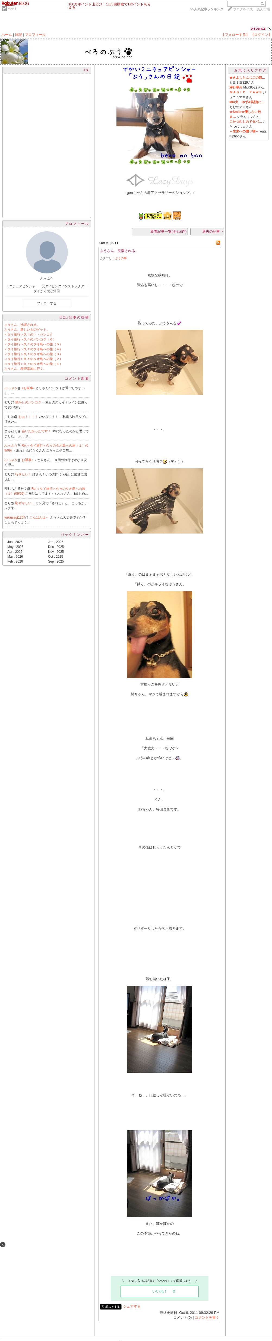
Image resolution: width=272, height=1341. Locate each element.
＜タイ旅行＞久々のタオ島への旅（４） (33, 349)
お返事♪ (28, 460)
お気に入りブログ (250, 70)
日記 (18, 35)
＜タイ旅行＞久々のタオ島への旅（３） (33, 354)
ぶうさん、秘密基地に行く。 (25, 369)
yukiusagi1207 (14, 517)
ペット (12, 9)
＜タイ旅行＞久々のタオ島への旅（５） (33, 344)
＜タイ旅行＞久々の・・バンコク (28, 334)
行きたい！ (23, 474)
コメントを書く (207, 1317)
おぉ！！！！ (28, 417)
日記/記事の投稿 (74, 317)
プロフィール (35, 35)
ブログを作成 (243, 9)
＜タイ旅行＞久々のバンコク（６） (30, 339)
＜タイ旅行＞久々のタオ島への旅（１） (33, 364)
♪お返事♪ (29, 388)
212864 (258, 29)
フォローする (46, 303)
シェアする (132, 1306)
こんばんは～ (39, 517)
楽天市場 (263, 9)
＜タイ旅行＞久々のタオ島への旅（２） (33, 359)
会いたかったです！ (37, 431)
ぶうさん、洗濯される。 (22, 325)
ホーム (6, 35)
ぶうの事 (121, 258)
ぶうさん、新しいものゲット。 (27, 330)
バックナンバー (75, 535)
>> (206, 9)
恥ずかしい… (25, 503)
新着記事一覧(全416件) (168, 231)
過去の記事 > (212, 231)
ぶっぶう (10, 388)
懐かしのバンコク (28, 402)
